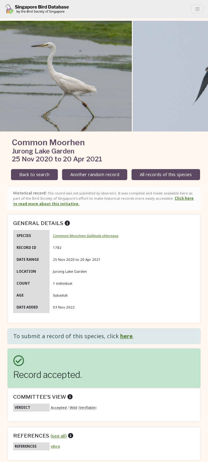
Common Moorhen (85, 235)
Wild (73, 407)
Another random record (94, 174)
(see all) (58, 436)
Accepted (59, 407)
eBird (55, 446)
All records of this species (166, 174)
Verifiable (87, 407)
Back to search (34, 174)
